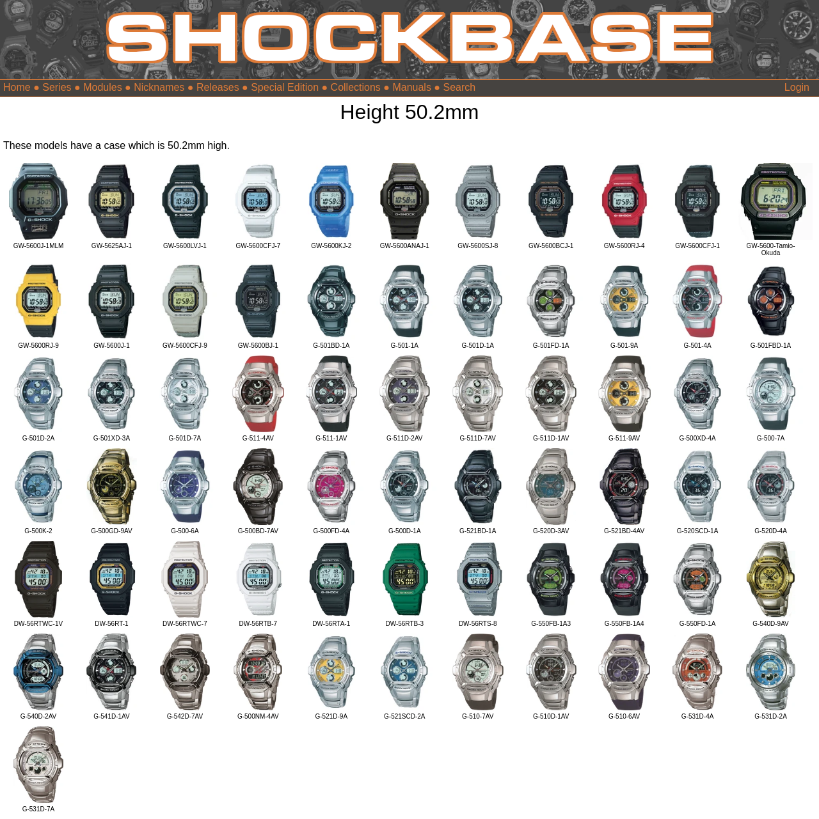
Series (56, 87)
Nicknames (159, 87)
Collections (356, 87)
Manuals (411, 87)
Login (796, 87)
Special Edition (285, 87)
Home (17, 87)
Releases (217, 87)
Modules (102, 87)
